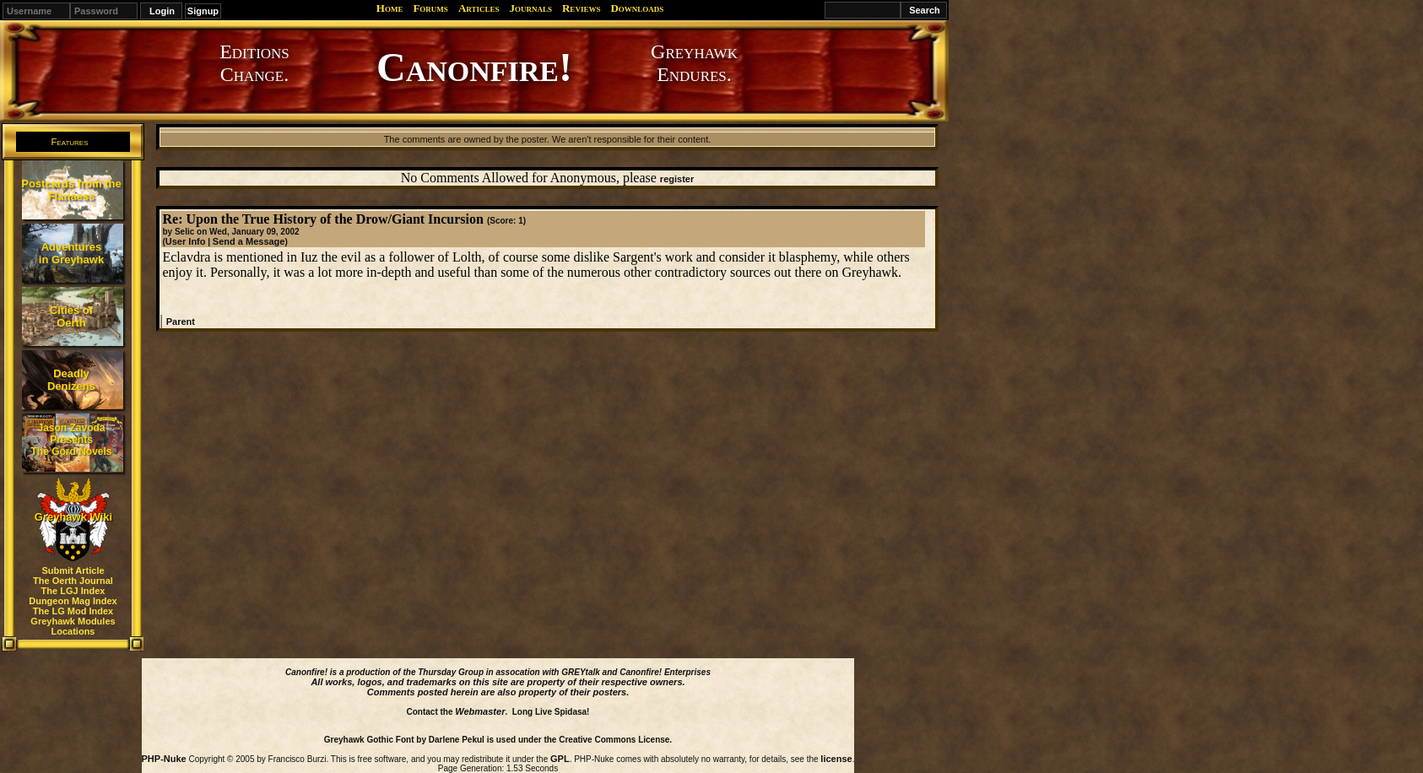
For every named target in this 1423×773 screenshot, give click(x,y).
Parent (180, 321)
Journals (530, 8)
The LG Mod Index (73, 611)
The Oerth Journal (73, 581)
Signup (203, 11)
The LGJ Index (73, 591)
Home (389, 8)
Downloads (636, 8)
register (677, 179)
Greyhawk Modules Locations (72, 626)
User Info (185, 241)
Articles (479, 8)
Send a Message (249, 241)
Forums (430, 8)
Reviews (581, 8)
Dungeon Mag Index (73, 601)
